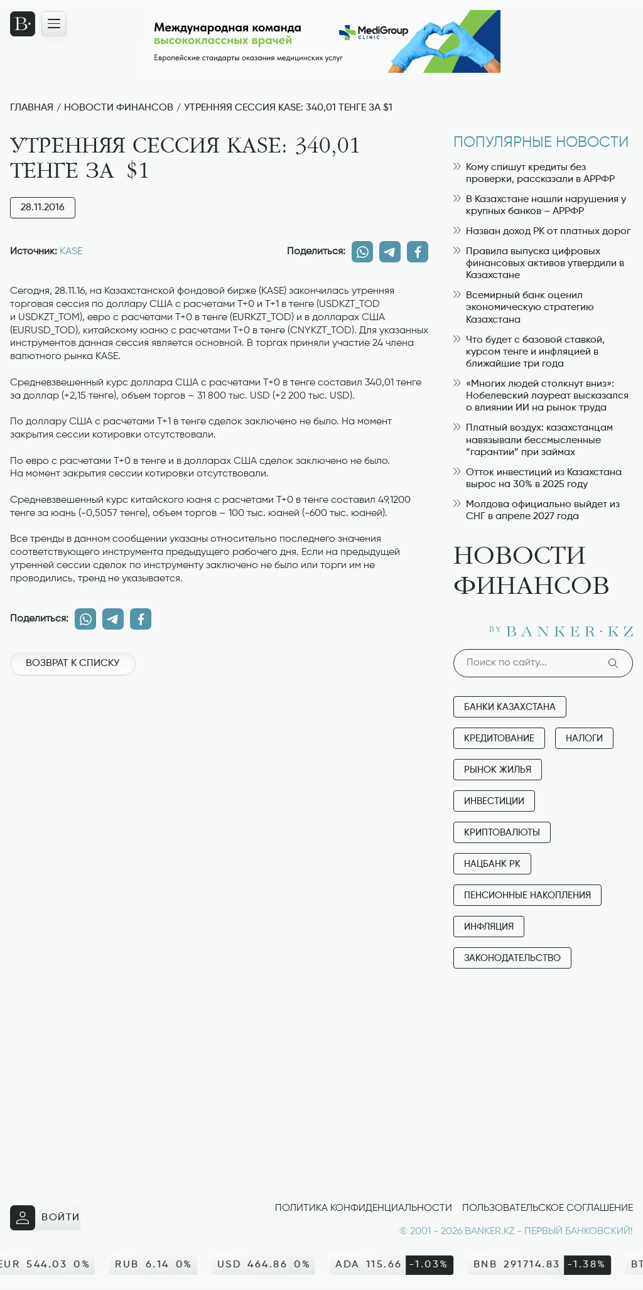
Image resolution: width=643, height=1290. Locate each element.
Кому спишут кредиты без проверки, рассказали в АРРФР (534, 174)
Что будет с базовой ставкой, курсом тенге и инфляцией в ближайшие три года (529, 352)
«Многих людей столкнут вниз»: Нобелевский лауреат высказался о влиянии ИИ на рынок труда (541, 396)
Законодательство (512, 958)
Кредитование (499, 738)
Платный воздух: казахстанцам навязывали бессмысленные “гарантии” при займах (533, 440)
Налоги (584, 738)
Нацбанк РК (492, 864)
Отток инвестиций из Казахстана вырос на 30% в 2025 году (537, 479)
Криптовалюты (502, 832)
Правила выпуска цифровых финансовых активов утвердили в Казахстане (538, 264)
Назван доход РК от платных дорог (541, 232)
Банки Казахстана (510, 707)
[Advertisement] (219, 729)
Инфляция (489, 927)
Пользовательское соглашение (547, 1208)
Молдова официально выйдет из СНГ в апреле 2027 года (536, 511)
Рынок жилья (497, 770)
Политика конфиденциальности (363, 1208)
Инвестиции (494, 801)
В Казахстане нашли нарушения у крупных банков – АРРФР (539, 206)
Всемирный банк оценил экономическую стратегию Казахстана (523, 308)
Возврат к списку (72, 663)
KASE (71, 252)
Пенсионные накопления (527, 895)
